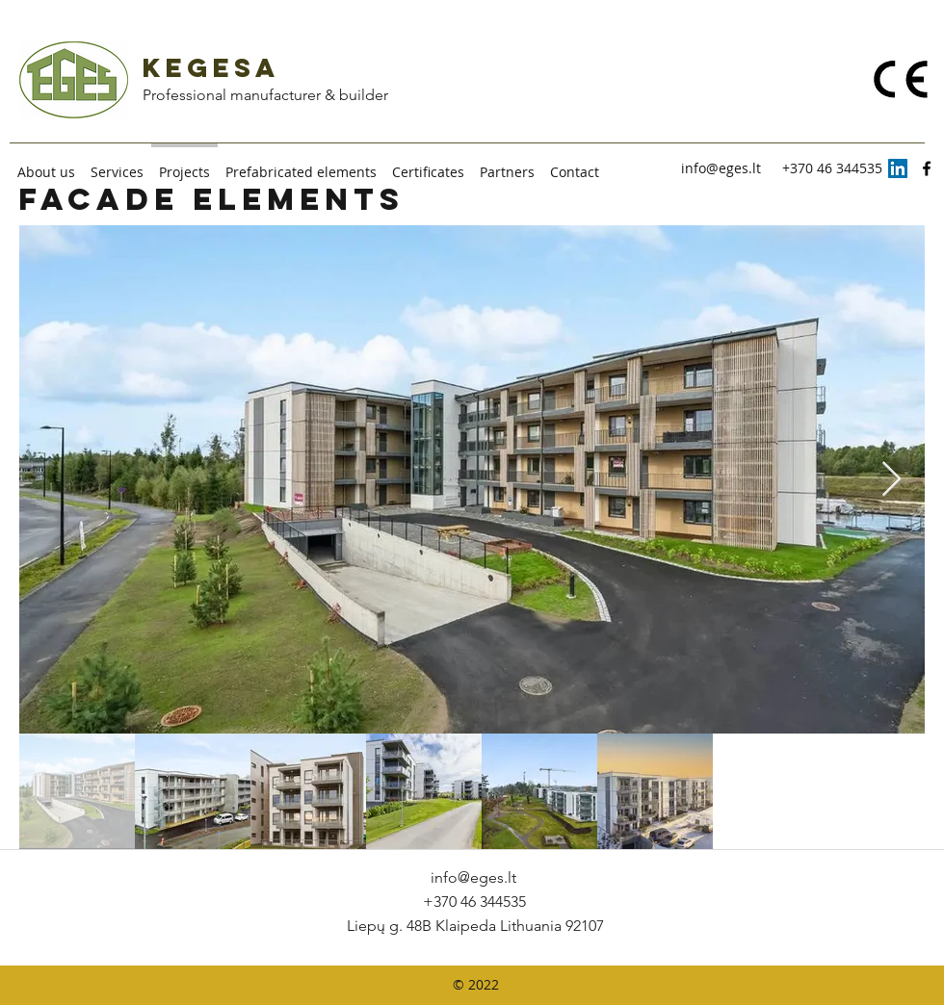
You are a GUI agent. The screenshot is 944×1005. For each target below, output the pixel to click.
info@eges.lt (721, 168)
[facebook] (926, 168)
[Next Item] (891, 480)
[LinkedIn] (897, 168)
